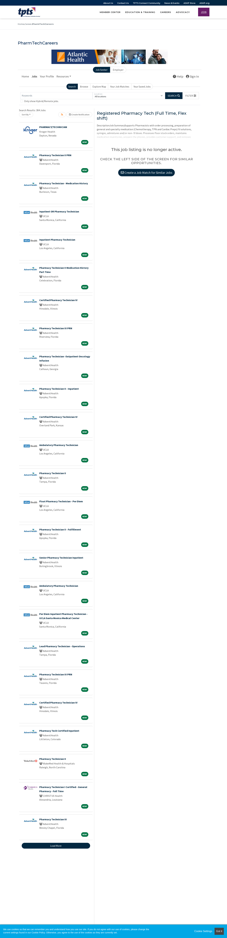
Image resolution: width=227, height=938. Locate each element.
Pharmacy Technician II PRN (55, 155)
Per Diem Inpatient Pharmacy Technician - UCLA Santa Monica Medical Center (63, 616)
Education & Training (140, 12)
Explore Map (99, 86)
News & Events (171, 3)
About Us (108, 3)
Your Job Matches (119, 86)
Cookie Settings (203, 931)
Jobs (34, 77)
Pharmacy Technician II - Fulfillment (60, 529)
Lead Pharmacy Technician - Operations (62, 646)
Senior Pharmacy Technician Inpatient (61, 558)
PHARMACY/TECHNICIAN (53, 127)
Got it (219, 931)
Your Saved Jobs (142, 86)
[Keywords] (56, 95)
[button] (191, 95)
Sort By (25, 114)
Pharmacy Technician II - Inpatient (59, 389)
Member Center (110, 12)
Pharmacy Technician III (53, 819)
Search (72, 86)
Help (178, 77)
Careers (165, 12)
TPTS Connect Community (146, 3)
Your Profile (47, 77)
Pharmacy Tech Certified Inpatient (59, 731)
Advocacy (183, 12)
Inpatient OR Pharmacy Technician (59, 211)
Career (28, 24)
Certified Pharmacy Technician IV (58, 300)
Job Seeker (102, 70)
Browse (84, 86)
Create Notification (79, 114)
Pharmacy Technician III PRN (55, 328)
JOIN (204, 12)
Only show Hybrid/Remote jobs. (41, 101)
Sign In (192, 77)
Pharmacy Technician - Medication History (63, 183)
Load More (56, 846)
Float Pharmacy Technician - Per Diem (61, 501)
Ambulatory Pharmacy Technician (58, 445)
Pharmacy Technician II (52, 473)
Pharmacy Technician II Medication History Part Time (63, 270)
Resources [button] (62, 77)
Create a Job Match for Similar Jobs (146, 174)
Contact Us (123, 3)
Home (21, 24)
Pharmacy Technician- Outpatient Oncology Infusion (64, 358)
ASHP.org (204, 3)
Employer (118, 70)
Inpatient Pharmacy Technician (57, 240)
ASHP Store (189, 3)
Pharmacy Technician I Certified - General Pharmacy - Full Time (63, 789)
